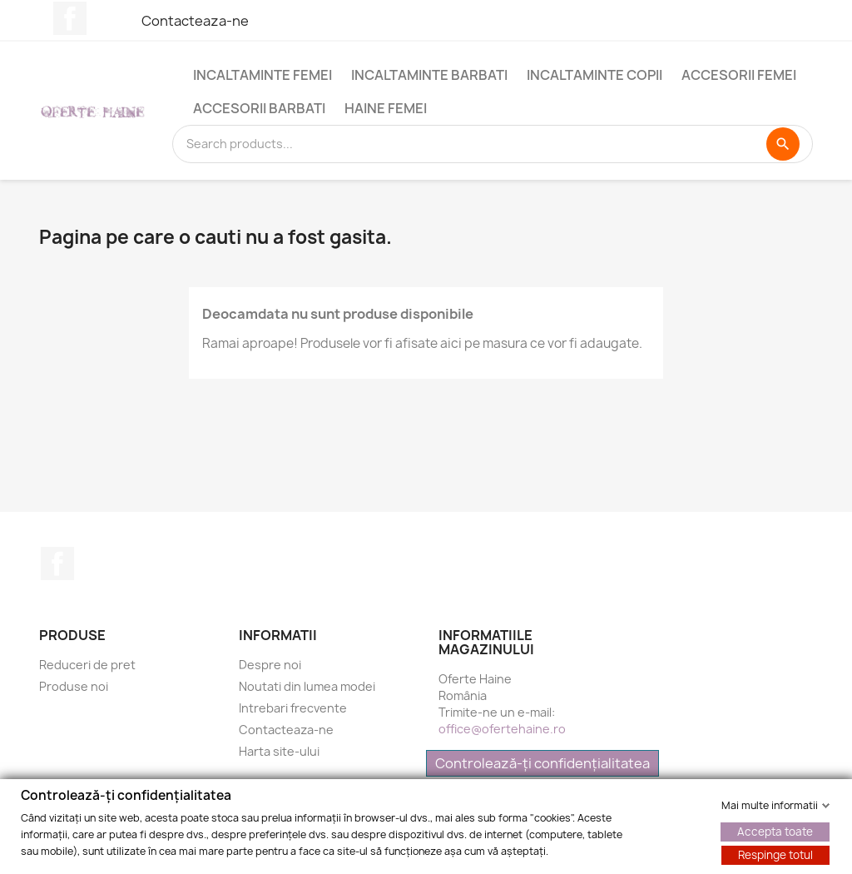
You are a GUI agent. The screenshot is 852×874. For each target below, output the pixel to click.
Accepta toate (775, 830)
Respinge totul (775, 854)
